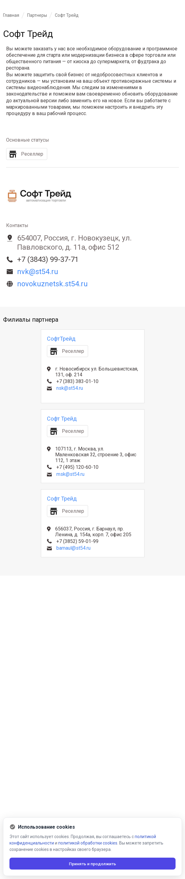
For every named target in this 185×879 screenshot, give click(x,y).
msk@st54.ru (70, 474)
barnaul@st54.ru (73, 548)
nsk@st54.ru (69, 388)
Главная (11, 15)
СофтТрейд (61, 338)
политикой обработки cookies (87, 842)
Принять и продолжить (92, 863)
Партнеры (37, 15)
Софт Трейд (62, 418)
